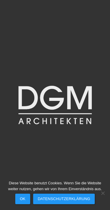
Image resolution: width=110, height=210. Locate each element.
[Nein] (103, 193)
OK (23, 199)
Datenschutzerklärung (64, 199)
